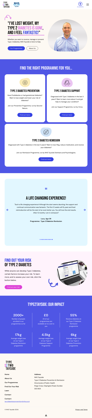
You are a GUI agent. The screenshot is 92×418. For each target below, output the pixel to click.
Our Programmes (16, 48)
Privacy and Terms (81, 409)
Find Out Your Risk (12, 386)
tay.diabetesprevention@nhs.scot (17, 401)
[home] (38, 4)
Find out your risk (13, 287)
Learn (7, 391)
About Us (32, 48)
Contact (8, 395)
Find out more (25, 115)
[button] (87, 4)
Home (7, 374)
